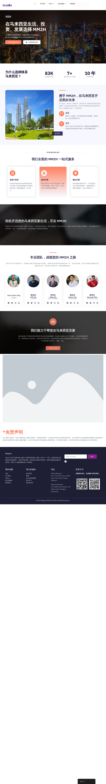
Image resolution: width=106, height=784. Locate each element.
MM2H (52, 3)
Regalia (8, 453)
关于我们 (42, 4)
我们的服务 (62, 3)
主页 (35, 4)
